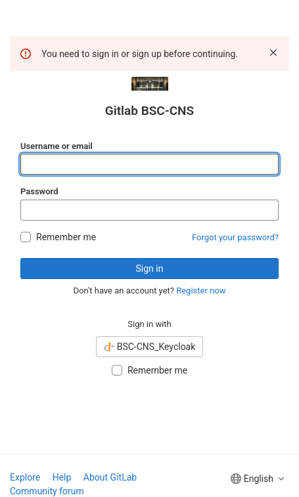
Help (62, 477)
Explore (25, 477)
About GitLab (110, 477)
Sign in (150, 268)
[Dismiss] (273, 52)
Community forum (47, 491)
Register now (200, 290)
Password (39, 191)
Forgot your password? (235, 237)
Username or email (56, 146)
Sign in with (149, 324)
